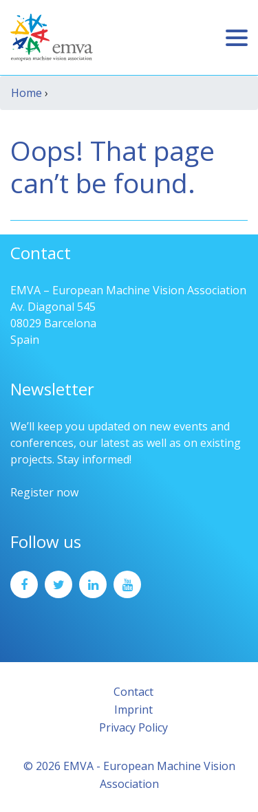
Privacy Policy (133, 727)
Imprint (133, 709)
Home (26, 92)
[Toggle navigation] (236, 38)
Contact (133, 691)
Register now (44, 492)
